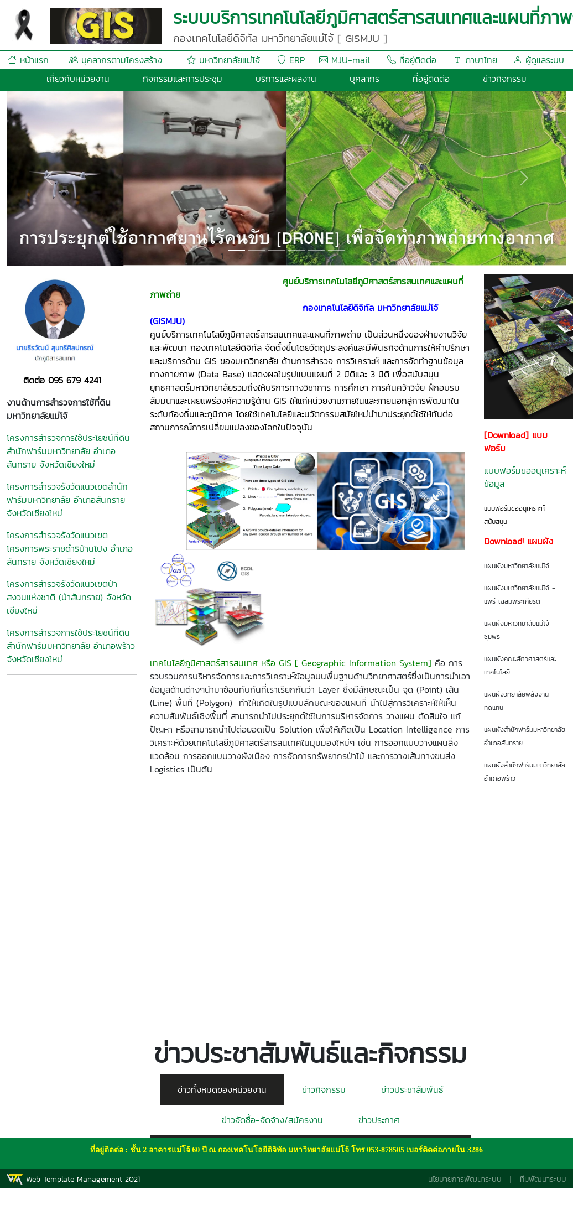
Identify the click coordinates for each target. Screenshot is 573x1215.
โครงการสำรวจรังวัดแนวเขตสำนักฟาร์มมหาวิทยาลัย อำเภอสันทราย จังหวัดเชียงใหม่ (67, 500)
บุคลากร (364, 78)
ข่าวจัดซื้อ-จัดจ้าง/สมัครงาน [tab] (272, 1119)
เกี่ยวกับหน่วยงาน (78, 78)
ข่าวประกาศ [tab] (378, 1119)
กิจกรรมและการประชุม (182, 78)
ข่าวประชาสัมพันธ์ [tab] (412, 1089)
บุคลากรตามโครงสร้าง (115, 59)
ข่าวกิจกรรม (505, 78)
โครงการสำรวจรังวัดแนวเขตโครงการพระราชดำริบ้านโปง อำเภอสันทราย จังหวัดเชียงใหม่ (70, 548)
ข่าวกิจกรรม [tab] (324, 1089)
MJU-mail (344, 59)
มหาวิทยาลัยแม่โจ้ (223, 59)
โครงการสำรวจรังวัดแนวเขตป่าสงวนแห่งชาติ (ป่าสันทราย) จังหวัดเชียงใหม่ (69, 597)
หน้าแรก (28, 59)
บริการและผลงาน (286, 78)
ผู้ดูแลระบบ (538, 59)
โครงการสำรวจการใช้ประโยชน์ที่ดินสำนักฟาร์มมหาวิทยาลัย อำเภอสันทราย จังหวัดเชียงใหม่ (68, 451)
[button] (49, 178)
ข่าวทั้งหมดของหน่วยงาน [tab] (222, 1089)
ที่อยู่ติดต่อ (411, 59)
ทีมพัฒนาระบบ (543, 1179)
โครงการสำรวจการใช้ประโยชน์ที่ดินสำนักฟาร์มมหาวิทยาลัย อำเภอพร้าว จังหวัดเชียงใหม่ (71, 646)
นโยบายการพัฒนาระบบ (465, 1179)
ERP (291, 59)
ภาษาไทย (475, 59)
